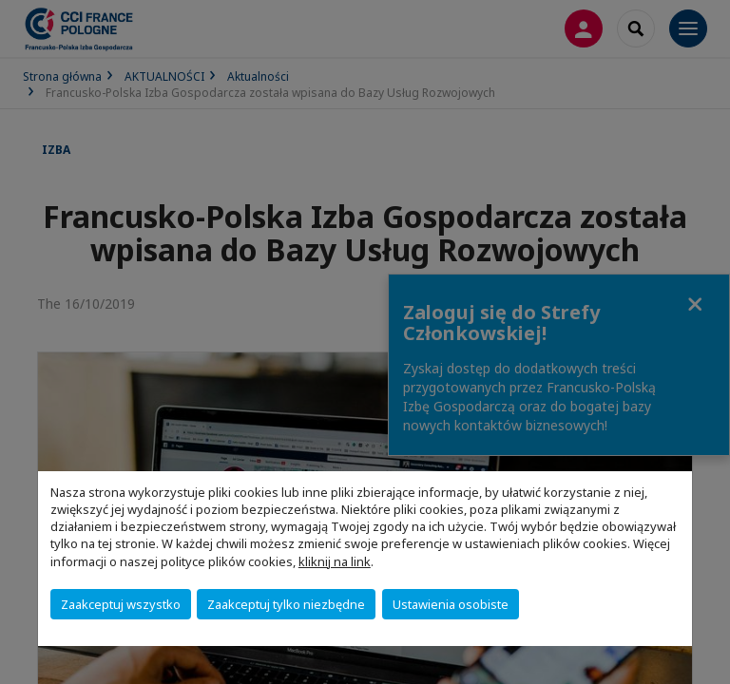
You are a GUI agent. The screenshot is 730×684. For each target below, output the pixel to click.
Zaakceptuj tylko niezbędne (286, 604)
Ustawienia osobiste (451, 604)
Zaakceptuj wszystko (121, 604)
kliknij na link (334, 561)
